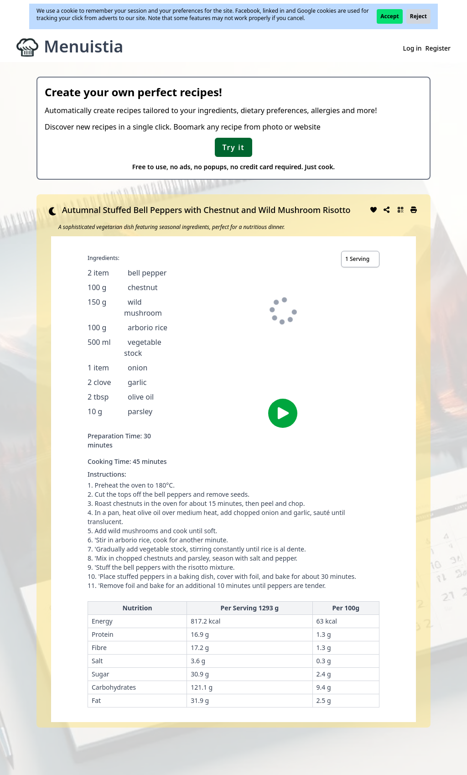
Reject (418, 16)
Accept (389, 16)
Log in (412, 48)
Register (438, 48)
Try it (234, 147)
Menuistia (83, 46)
